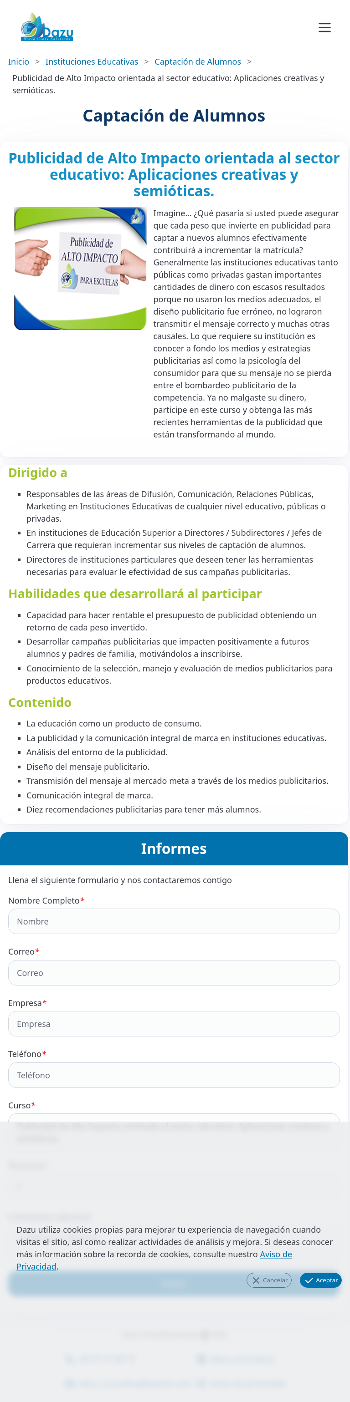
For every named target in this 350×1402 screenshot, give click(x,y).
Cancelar (269, 1280)
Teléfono (174, 1068)
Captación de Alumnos (197, 61)
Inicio (18, 61)
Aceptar (321, 1280)
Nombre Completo (174, 915)
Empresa (174, 1017)
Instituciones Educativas (92, 61)
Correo (174, 965)
